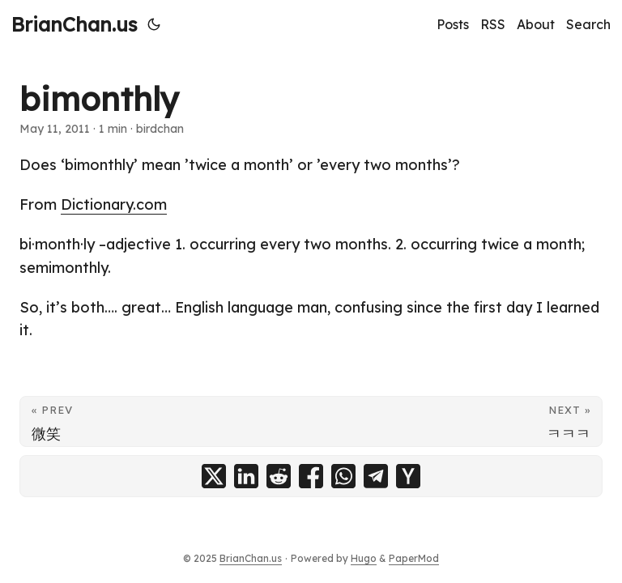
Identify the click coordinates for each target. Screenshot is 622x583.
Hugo (364, 558)
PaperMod (414, 558)
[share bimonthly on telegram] (376, 476)
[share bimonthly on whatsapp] (343, 476)
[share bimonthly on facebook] (311, 476)
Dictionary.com (114, 204)
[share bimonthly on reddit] (278, 476)
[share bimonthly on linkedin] (246, 476)
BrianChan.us (74, 24)
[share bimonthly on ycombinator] (408, 476)
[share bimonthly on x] (214, 476)
